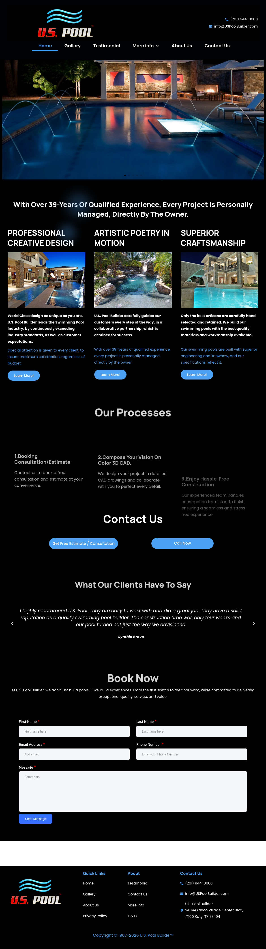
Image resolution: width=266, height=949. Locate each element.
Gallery (72, 46)
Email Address (32, 770)
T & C (132, 916)
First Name (29, 747)
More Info (136, 905)
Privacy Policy (95, 916)
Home (45, 46)
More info (146, 46)
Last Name (146, 747)
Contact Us (217, 46)
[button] (125, 196)
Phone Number (150, 770)
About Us (182, 46)
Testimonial (106, 46)
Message (27, 792)
